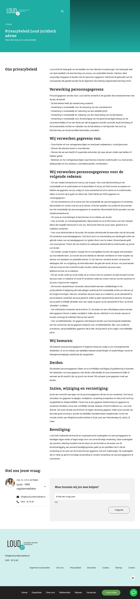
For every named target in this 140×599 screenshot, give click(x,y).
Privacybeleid (75, 568)
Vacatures (91, 593)
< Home (8, 24)
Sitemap (118, 568)
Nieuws (78, 593)
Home (24, 593)
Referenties (64, 593)
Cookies (105, 568)
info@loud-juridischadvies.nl (33, 500)
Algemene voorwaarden (40, 568)
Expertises (37, 593)
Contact (131, 568)
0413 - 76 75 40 (27, 505)
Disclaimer (91, 568)
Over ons (50, 593)
